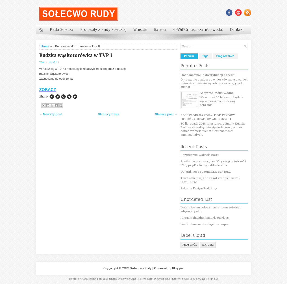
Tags (205, 56)
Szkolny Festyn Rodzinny (198, 188)
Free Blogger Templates (204, 278)
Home (45, 46)
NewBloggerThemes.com (136, 278)
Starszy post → (166, 114)
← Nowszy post (50, 114)
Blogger (178, 268)
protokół (190, 244)
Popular (189, 56)
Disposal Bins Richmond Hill (171, 278)
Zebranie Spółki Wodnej (217, 93)
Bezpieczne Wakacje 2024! (199, 155)
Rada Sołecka (62, 29)
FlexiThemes (88, 278)
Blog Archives (225, 56)
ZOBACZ (47, 89)
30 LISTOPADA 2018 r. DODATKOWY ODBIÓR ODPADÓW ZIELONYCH (207, 117)
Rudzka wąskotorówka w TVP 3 (76, 55)
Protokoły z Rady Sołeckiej (103, 29)
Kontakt (237, 29)
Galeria (160, 29)
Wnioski (140, 29)
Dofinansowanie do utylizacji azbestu (207, 75)
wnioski (208, 244)
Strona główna (108, 114)
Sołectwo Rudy (141, 268)
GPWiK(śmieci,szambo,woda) (198, 29)
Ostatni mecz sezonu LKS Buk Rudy (205, 171)
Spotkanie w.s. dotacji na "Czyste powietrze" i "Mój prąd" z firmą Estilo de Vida (213, 163)
